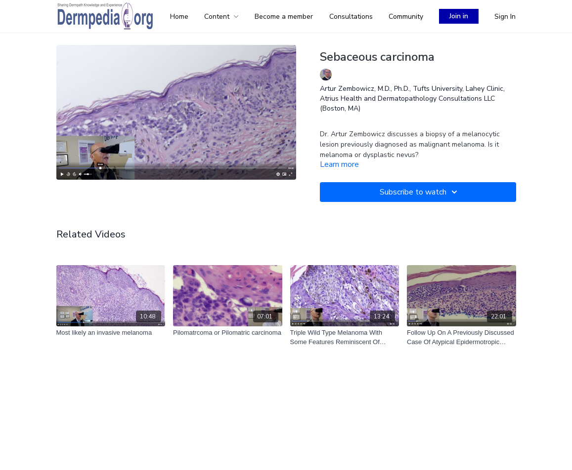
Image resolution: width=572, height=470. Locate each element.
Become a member (284, 16)
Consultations (351, 16)
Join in (458, 16)
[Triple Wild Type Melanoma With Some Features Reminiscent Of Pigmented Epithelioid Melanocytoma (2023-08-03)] (344, 337)
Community (406, 16)
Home (179, 16)
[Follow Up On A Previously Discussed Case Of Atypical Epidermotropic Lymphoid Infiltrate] (461, 337)
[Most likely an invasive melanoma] (111, 333)
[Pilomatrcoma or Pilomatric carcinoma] (227, 333)
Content (221, 16)
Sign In (505, 16)
